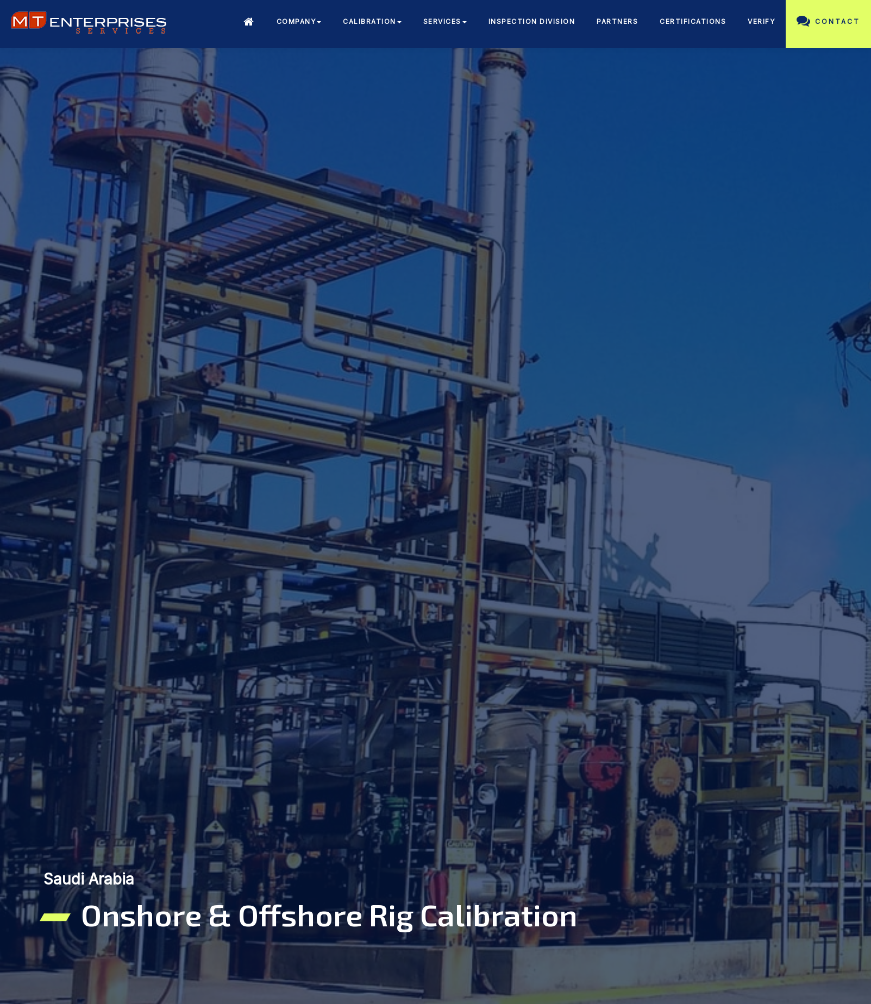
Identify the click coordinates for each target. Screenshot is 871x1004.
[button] (299, 23)
